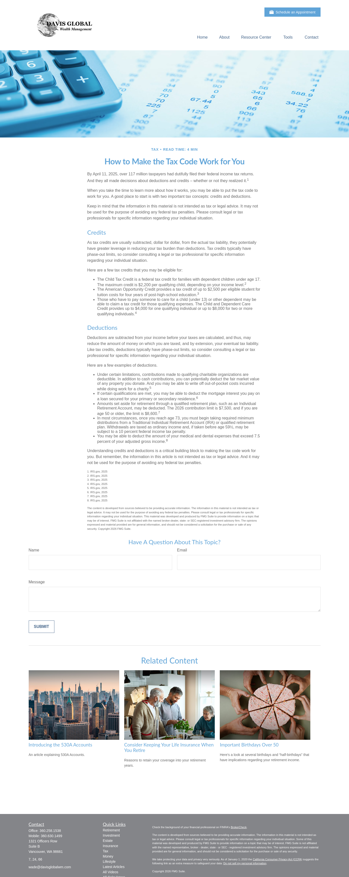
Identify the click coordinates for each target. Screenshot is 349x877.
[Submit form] (41, 626)
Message (37, 582)
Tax (105, 851)
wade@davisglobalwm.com (50, 867)
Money (108, 856)
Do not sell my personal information (244, 863)
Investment (111, 835)
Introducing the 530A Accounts (60, 744)
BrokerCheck (239, 827)
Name (34, 550)
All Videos (110, 872)
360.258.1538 (50, 831)
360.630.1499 (51, 836)
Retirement (111, 830)
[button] (202, 37)
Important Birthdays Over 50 (249, 744)
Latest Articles (113, 867)
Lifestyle (109, 862)
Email (182, 550)
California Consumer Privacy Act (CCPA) (277, 859)
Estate (108, 841)
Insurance (110, 846)
